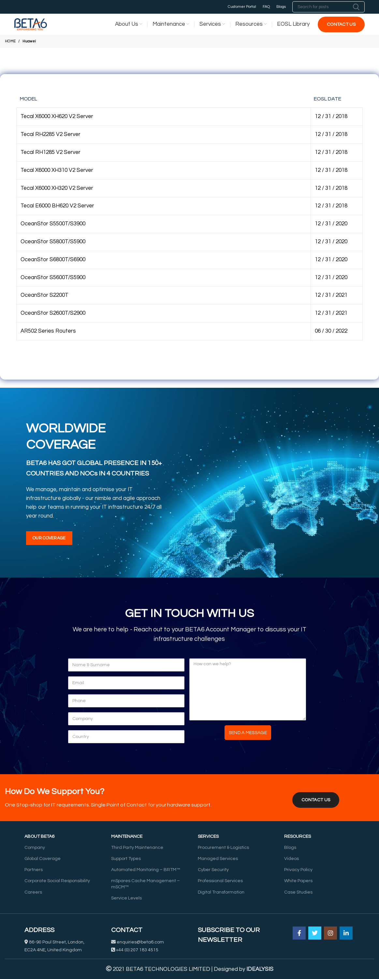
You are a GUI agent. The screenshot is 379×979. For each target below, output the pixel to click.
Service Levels (126, 898)
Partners (33, 869)
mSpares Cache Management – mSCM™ (145, 884)
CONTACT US (315, 800)
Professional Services (220, 881)
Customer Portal (242, 7)
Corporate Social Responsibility (57, 881)
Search (356, 6)
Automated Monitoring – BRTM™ (145, 869)
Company (34, 847)
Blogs (281, 7)
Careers (33, 892)
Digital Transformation (221, 892)
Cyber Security (213, 869)
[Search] (328, 6)
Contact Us (341, 24)
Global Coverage (42, 858)
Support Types (126, 858)
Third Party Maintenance (137, 847)
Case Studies (298, 892)
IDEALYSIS (259, 969)
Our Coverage (49, 538)
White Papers (298, 881)
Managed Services (218, 858)
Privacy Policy (298, 869)
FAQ (266, 7)
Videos (291, 858)
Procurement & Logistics (223, 847)
